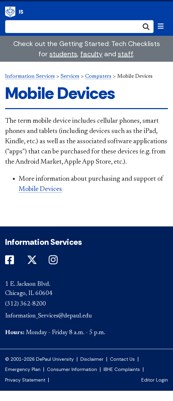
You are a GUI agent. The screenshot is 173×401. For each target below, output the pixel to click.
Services (70, 76)
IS (21, 11)
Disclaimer (92, 359)
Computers (98, 76)
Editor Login (154, 380)
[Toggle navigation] (161, 26)
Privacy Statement (25, 380)
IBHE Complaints (122, 369)
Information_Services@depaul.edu (48, 316)
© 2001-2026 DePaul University (39, 359)
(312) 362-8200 (25, 304)
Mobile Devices (40, 189)
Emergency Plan (23, 369)
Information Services (10, 11)
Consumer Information (72, 369)
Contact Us (122, 359)
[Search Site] (79, 26)
